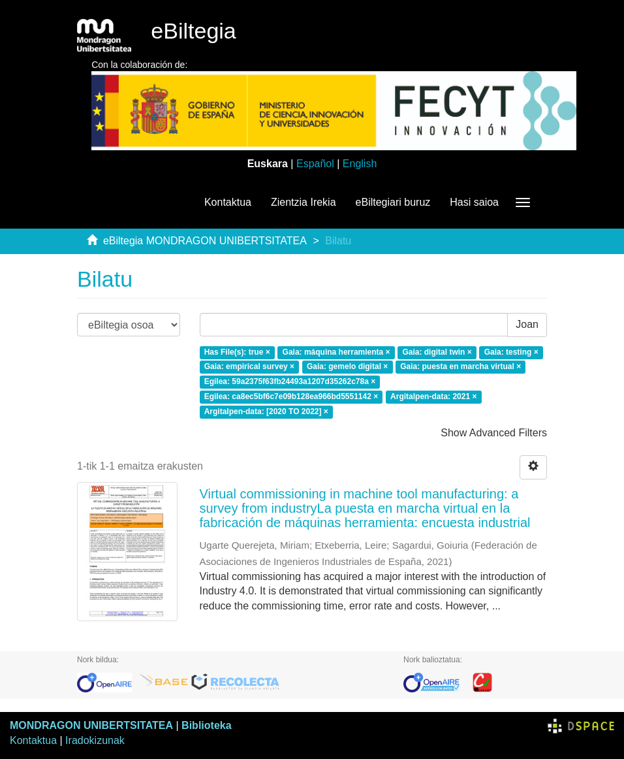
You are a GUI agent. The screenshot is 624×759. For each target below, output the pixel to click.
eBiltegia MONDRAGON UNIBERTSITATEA (205, 240)
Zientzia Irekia (303, 202)
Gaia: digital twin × (436, 352)
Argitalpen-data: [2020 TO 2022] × (266, 411)
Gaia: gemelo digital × (347, 367)
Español (315, 163)
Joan (527, 324)
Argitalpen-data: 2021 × (433, 396)
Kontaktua (227, 202)
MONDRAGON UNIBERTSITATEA (91, 725)
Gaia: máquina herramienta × (336, 352)
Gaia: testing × (511, 352)
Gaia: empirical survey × (249, 367)
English (360, 163)
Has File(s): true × (237, 352)
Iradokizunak (95, 740)
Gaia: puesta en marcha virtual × (460, 367)
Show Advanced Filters (494, 432)
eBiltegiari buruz (393, 202)
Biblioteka (206, 725)
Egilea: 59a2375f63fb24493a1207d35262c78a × (290, 382)
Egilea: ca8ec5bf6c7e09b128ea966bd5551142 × (291, 396)
